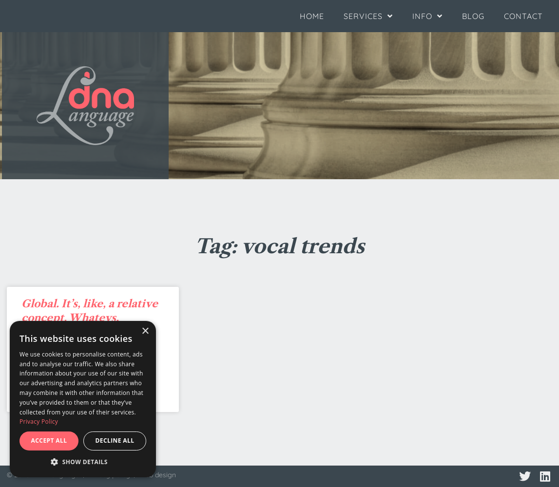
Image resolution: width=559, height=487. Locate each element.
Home (312, 16)
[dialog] (83, 399)
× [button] (145, 331)
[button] (82, 462)
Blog (473, 16)
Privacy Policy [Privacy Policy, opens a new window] (38, 421)
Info (427, 16)
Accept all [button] (49, 440)
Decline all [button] (115, 440)
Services (368, 16)
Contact (523, 16)
